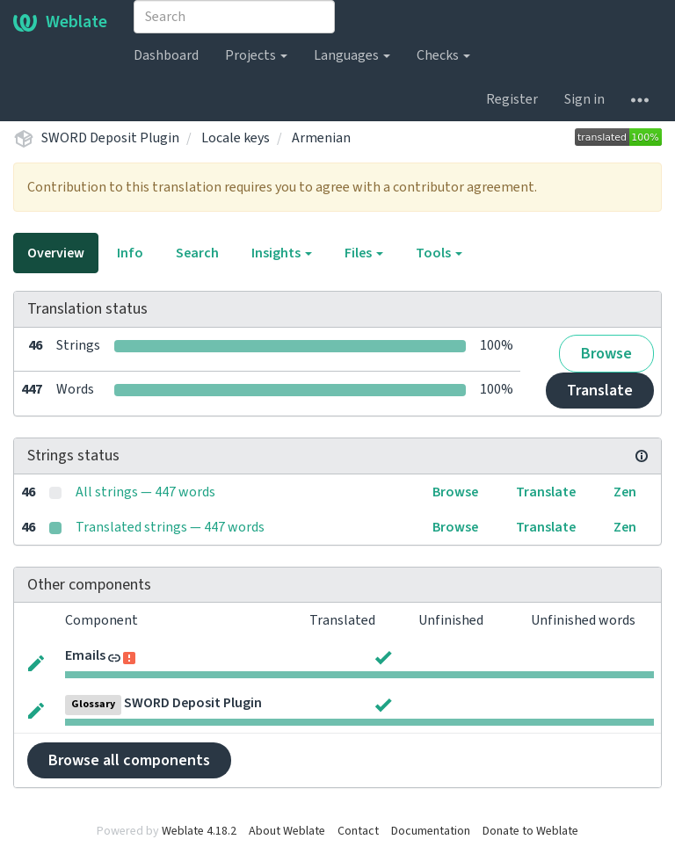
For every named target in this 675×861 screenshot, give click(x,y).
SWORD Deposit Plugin (110, 138)
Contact (358, 831)
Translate (600, 391)
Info (130, 253)
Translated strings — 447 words (170, 527)
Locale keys (235, 138)
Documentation (430, 831)
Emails (85, 655)
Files (364, 253)
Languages (352, 55)
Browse (606, 354)
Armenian (321, 138)
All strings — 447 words (145, 492)
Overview (55, 253)
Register (512, 99)
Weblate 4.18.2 (199, 831)
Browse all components (129, 760)
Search (197, 253)
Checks (443, 55)
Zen (624, 492)
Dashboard (166, 55)
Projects (256, 55)
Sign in (584, 99)
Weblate (60, 22)
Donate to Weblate (530, 831)
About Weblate (287, 831)
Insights (281, 253)
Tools (439, 253)
